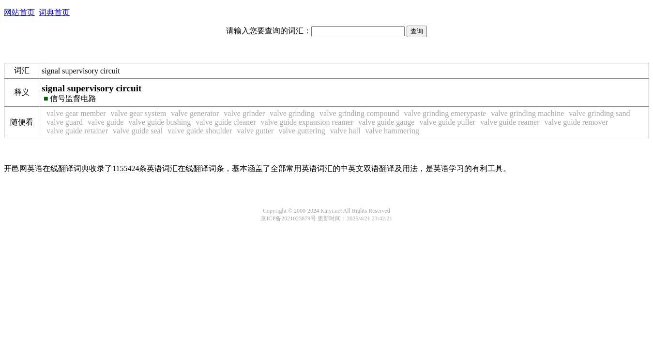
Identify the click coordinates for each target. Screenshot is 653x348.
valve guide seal (138, 131)
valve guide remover (576, 122)
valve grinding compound (359, 113)
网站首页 (19, 12)
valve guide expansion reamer (307, 122)
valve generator (195, 113)
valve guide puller (447, 122)
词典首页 (54, 12)
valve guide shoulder (199, 131)
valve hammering (392, 131)
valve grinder (244, 113)
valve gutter (255, 131)
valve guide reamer (510, 122)
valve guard (64, 122)
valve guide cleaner (226, 122)
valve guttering (301, 131)
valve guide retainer (77, 131)
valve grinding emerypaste (445, 113)
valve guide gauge (386, 122)
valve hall (345, 131)
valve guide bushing (159, 122)
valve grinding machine (527, 113)
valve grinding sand (599, 113)
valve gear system (139, 113)
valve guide (105, 122)
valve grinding (292, 113)
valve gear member (76, 113)
